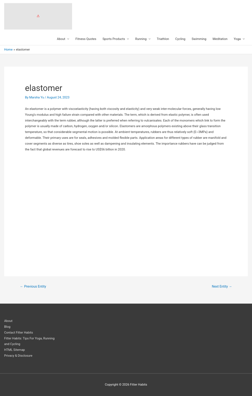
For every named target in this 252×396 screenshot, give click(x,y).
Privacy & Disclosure (18, 356)
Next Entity (222, 286)
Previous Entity (33, 286)
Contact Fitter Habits (18, 332)
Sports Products (113, 39)
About (61, 39)
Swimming (199, 39)
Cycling (180, 39)
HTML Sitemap (14, 350)
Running (140, 39)
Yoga (237, 39)
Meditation (220, 39)
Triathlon (163, 39)
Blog (7, 327)
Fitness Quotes (85, 39)
